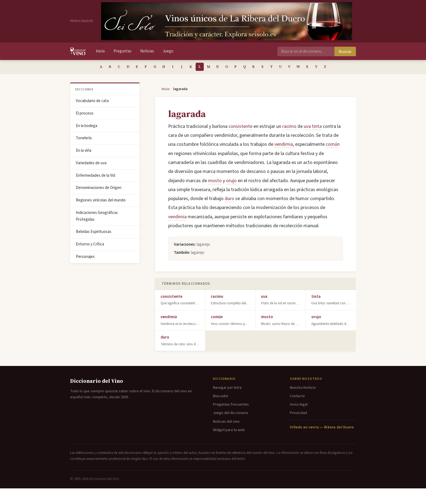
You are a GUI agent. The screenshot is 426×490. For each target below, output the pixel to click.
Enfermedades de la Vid (95, 177)
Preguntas (122, 51)
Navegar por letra (227, 389)
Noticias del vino (226, 423)
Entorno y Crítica (90, 246)
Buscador (220, 397)
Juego (168, 51)
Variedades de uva (91, 164)
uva (307, 128)
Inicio (100, 51)
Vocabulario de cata (92, 102)
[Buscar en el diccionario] (305, 51)
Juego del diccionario (230, 414)
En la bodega (86, 127)
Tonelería (84, 140)
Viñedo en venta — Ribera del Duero (322, 429)
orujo (231, 182)
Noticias (147, 51)
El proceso (84, 115)
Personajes (85, 258)
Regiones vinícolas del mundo (101, 202)
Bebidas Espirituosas (93, 233)
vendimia (283, 146)
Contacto (297, 397)
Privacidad (298, 414)
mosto (215, 182)
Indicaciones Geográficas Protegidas (97, 217)
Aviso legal (299, 406)
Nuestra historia (303, 389)
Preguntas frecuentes (231, 406)
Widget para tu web (229, 431)
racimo (289, 128)
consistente (240, 128)
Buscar (345, 51)
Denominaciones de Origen (98, 189)
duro (229, 200)
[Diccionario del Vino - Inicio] (78, 51)
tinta (317, 128)
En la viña (83, 152)
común (333, 146)
